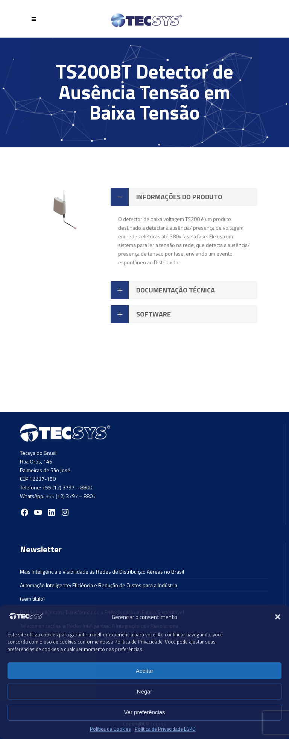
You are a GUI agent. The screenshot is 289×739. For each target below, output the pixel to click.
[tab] (184, 197)
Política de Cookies (110, 729)
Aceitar (145, 671)
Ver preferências (144, 712)
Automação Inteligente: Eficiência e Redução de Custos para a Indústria (98, 585)
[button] (277, 617)
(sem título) (32, 599)
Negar (144, 691)
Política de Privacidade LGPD (165, 729)
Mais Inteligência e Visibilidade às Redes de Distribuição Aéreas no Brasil (102, 571)
